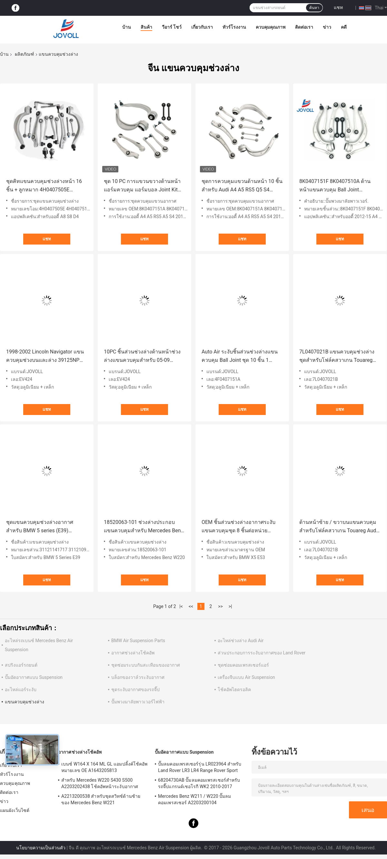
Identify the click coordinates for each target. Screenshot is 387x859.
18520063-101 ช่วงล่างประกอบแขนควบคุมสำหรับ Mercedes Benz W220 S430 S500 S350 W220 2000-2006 (144, 527)
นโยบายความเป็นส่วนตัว (40, 847)
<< (191, 606)
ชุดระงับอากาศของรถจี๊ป (135, 689)
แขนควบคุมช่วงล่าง (24, 701)
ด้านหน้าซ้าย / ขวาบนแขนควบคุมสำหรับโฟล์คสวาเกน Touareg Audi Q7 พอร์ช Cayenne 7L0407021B (338, 527)
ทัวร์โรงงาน (234, 27)
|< (181, 606)
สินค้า (146, 27)
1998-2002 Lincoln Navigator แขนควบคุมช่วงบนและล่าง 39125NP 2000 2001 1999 (45, 356)
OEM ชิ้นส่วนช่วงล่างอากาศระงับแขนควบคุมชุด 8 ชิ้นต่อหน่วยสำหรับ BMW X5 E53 (238, 527)
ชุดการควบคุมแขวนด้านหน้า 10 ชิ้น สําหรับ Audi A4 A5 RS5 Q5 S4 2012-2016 (242, 186)
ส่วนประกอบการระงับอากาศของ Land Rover (261, 652)
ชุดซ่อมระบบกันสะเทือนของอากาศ (145, 665)
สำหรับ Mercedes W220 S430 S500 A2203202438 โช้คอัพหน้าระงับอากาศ (99, 783)
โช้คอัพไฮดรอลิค (234, 689)
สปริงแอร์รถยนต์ (21, 665)
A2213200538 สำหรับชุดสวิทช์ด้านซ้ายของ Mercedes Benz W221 (100, 799)
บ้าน (126, 27)
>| (230, 606)
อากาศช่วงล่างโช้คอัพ (132, 652)
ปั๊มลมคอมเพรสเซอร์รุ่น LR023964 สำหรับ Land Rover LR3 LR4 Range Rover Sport (199, 767)
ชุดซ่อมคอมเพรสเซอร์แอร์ (243, 665)
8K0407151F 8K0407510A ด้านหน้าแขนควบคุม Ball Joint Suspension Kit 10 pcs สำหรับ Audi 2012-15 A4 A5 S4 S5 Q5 (339, 186)
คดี (344, 27)
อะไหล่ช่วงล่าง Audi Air (240, 640)
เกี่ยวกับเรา (202, 27)
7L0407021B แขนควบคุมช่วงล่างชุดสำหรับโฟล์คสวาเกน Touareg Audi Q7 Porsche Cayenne (337, 356)
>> (220, 606)
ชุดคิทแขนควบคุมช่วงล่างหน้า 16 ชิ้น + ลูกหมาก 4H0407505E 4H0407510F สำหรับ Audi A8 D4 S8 (46, 186)
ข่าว (327, 27)
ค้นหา (314, 7)
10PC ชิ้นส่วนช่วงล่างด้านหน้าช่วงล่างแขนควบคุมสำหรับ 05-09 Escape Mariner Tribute (142, 356)
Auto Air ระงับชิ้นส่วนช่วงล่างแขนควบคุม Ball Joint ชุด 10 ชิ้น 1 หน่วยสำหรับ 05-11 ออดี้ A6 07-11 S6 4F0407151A (240, 356)
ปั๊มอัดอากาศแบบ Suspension (34, 677)
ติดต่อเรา (304, 27)
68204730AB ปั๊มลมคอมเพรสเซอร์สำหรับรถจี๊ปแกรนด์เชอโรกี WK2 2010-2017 (199, 783)
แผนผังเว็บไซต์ (14, 810)
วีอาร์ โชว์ (172, 27)
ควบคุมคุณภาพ (270, 27)
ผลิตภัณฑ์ (24, 54)
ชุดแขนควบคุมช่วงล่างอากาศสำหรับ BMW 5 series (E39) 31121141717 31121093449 (39, 527)
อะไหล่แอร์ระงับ (20, 689)
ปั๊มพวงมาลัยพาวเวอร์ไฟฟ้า (137, 701)
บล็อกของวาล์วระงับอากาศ (137, 677)
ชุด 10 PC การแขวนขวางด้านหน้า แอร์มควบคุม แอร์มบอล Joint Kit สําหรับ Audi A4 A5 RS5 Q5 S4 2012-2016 (142, 186)
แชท (338, 7)
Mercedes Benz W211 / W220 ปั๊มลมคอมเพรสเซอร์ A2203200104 (194, 799)
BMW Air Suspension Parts (138, 640)
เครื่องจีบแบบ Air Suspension (246, 677)
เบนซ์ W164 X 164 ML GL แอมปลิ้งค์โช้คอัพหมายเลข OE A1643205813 (104, 767)
